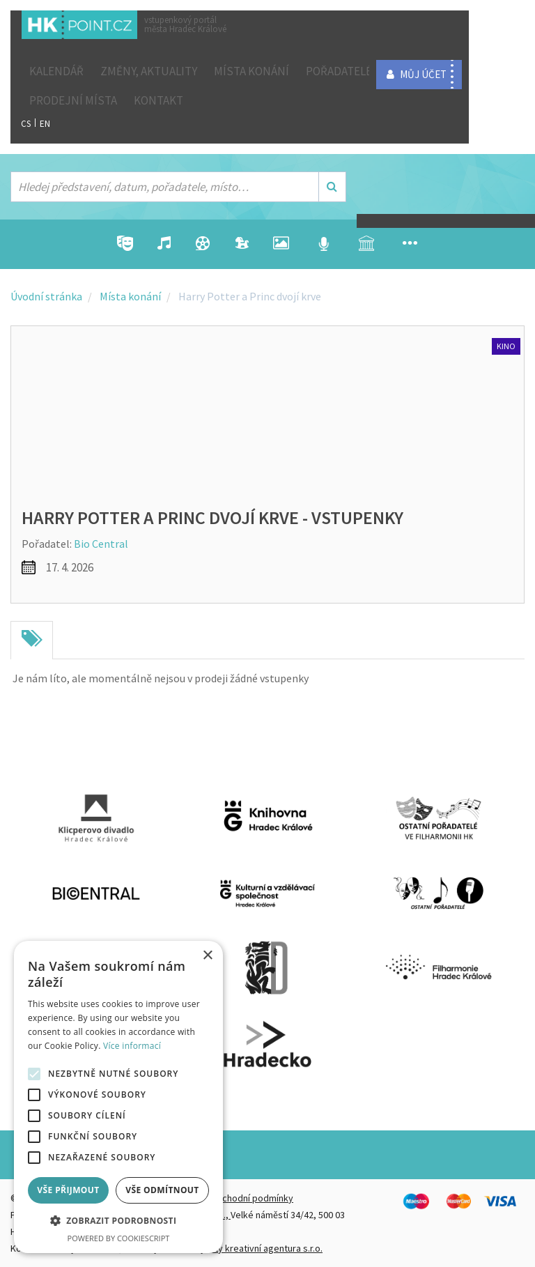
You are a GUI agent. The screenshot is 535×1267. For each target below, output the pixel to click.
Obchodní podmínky (251, 1198)
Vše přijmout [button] (68, 1190)
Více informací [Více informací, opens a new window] (132, 1046)
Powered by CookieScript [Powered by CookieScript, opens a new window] (119, 1238)
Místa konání (251, 71)
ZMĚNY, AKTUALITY (148, 71)
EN (45, 124)
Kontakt (158, 100)
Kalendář (56, 71)
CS (26, 124)
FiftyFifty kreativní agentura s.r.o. (255, 1248)
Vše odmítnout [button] (162, 1190)
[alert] (118, 1097)
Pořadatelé (339, 71)
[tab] (31, 640)
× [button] (207, 956)
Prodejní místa (73, 100)
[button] (118, 1221)
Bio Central (101, 544)
